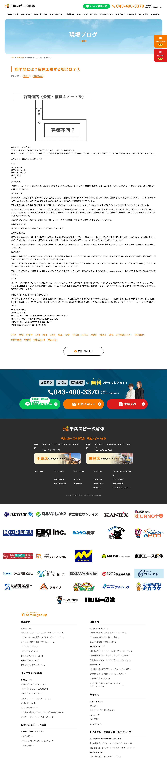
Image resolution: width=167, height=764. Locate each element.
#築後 (111, 335)
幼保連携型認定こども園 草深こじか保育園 (107, 632)
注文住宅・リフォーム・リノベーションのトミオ (41, 632)
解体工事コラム (38, 76)
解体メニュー (79, 471)
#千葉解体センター (124, 335)
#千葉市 (76, 335)
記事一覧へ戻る (85, 351)
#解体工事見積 (39, 339)
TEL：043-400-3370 (51, 450)
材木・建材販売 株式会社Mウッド (104, 756)
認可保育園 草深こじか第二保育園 (103, 637)
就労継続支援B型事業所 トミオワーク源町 (107, 674)
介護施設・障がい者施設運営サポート (36, 642)
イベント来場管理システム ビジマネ (35, 741)
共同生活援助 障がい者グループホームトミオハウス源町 (105, 685)
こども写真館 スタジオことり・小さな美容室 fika (41, 712)
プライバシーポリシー (121, 487)
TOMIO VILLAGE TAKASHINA (32, 684)
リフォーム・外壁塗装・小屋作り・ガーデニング (41, 637)
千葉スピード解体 (28, 646)
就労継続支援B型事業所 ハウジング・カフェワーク (111, 747)
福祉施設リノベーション (31, 656)
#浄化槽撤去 (140, 335)
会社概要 (70, 14)
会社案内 (96, 487)
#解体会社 (52, 339)
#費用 (45, 335)
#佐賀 (21, 335)
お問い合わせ (118, 479)
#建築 (67, 335)
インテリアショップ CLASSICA (33, 688)
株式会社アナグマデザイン (32, 665)
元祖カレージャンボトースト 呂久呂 (35, 717)
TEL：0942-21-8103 (103, 450)
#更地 (52, 335)
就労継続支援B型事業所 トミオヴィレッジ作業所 (109, 669)
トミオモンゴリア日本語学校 (101, 710)
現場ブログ (120, 14)
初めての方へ (26, 14)
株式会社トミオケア (96, 646)
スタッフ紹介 (81, 14)
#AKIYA (85, 335)
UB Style (93, 705)
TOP (12, 57)
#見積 (37, 335)
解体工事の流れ (40, 14)
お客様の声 (131, 14)
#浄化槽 (27, 339)
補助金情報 (143, 14)
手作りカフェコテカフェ (31, 693)
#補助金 (93, 335)
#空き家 (29, 335)
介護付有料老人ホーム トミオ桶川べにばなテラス (110, 655)
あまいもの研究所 (28, 707)
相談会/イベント (106, 14)
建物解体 (26, 76)
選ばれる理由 (12, 14)
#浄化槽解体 (16, 339)
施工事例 (93, 14)
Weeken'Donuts (27, 703)
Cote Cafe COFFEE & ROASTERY (34, 698)
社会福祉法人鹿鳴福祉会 (98, 628)
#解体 (60, 335)
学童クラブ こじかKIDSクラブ (102, 642)
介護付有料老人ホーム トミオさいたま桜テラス (109, 660)
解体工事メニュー (57, 14)
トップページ (39, 471)
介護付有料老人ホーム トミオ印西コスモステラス (110, 651)
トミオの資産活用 (28, 651)
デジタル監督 (26, 745)
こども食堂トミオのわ (99, 678)
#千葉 (13, 335)
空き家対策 (155, 14)
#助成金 (103, 335)
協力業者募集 (118, 483)
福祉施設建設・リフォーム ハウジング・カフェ (109, 743)
